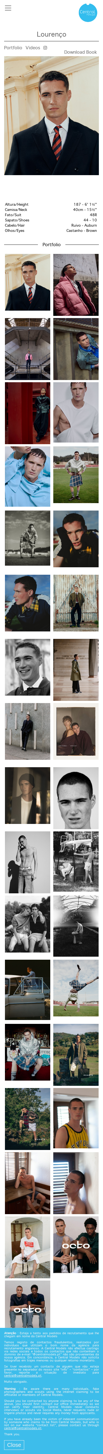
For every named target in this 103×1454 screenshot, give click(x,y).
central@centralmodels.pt (22, 1375)
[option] (51, 115)
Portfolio (13, 48)
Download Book (80, 52)
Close (14, 1445)
